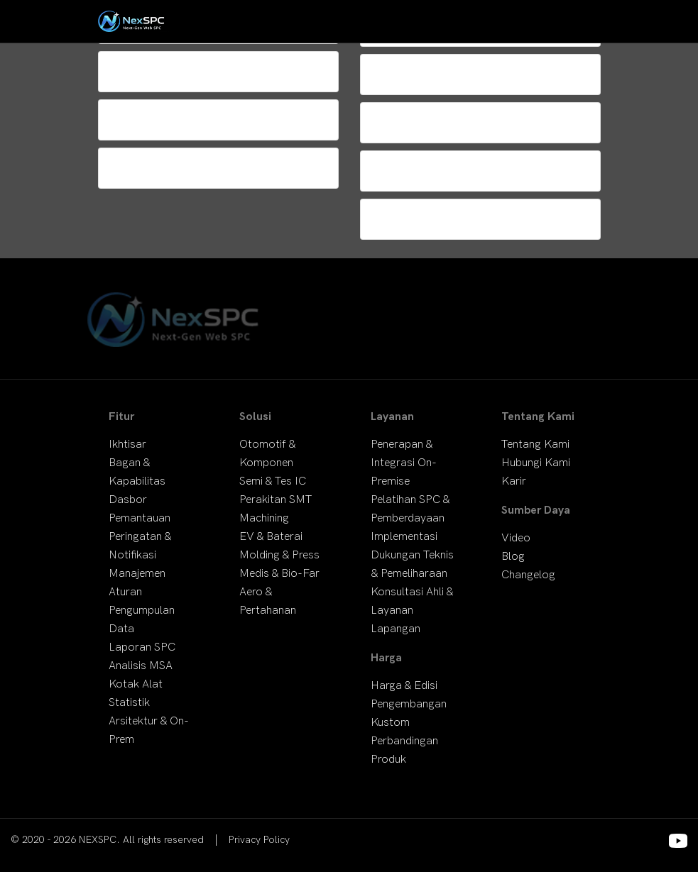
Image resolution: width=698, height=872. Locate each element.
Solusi (255, 417)
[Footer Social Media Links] (678, 840)
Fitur (121, 417)
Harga (386, 658)
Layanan (392, 417)
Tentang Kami (537, 417)
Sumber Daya (535, 510)
